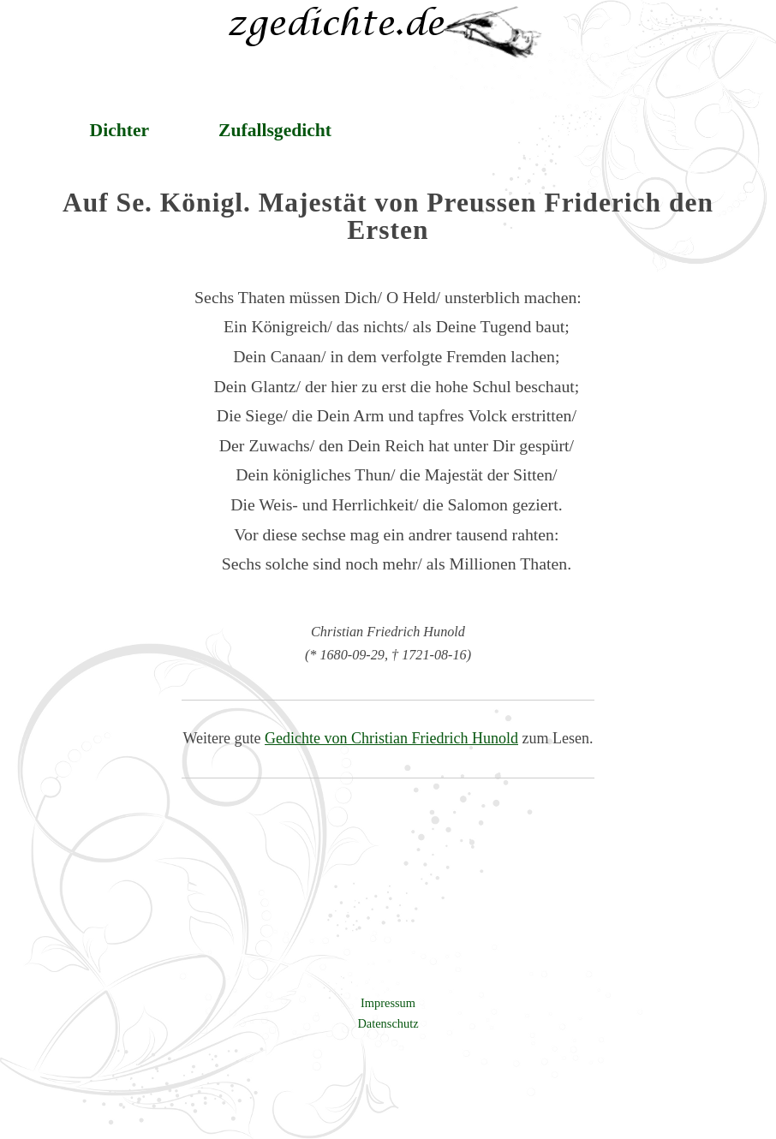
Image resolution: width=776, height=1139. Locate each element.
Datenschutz (387, 1023)
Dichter (120, 130)
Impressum (388, 1003)
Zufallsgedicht (274, 130)
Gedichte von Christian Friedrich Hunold (391, 738)
